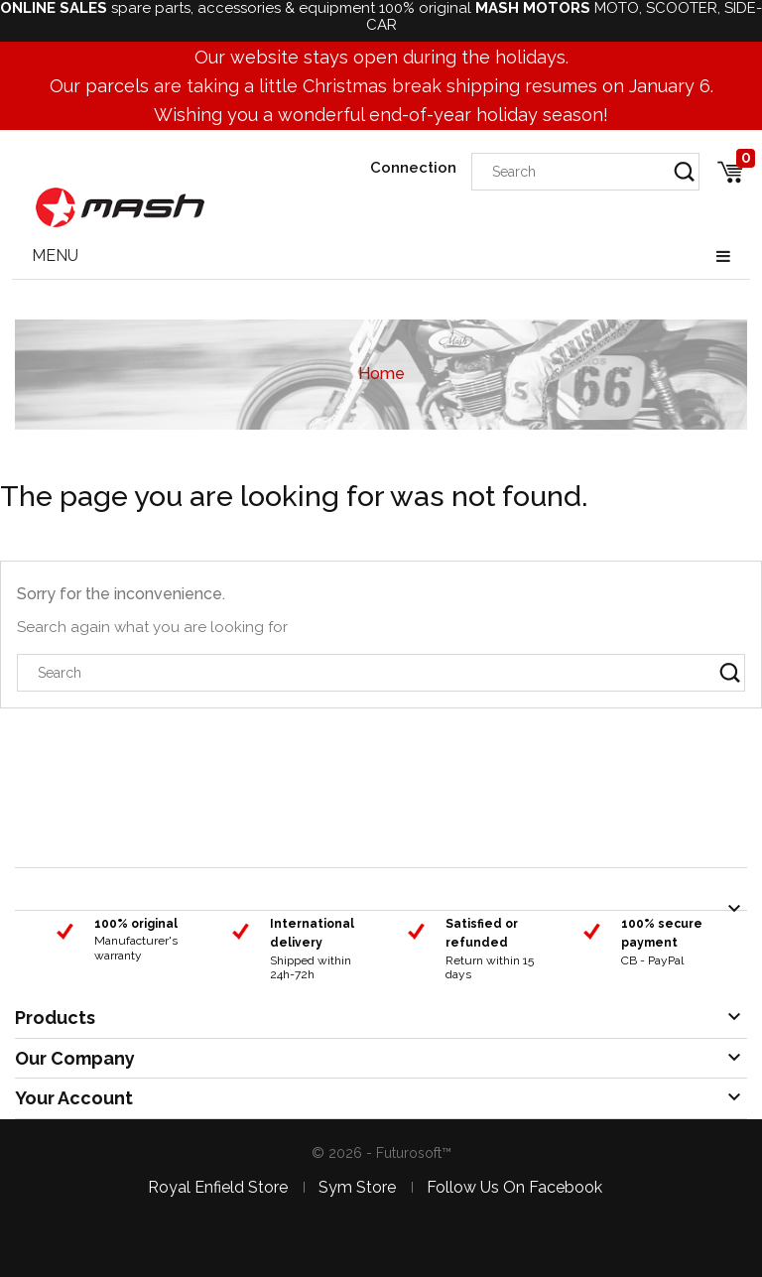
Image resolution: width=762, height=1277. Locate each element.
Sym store (357, 1187)
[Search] (585, 172)
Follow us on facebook (514, 1187)
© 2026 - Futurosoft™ (381, 1153)
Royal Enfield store (218, 1187)
